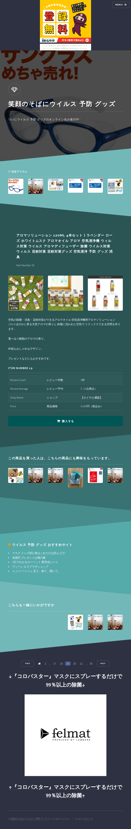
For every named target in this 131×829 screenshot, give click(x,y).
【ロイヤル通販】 (92, 397)
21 (81, 663)
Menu (119, 4)
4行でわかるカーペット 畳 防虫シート (35, 562)
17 (54, 663)
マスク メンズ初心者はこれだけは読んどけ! (38, 553)
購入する (68, 421)
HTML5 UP (88, 818)
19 (68, 663)
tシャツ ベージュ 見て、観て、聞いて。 (36, 571)
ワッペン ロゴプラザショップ (30, 566)
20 (74, 663)
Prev (27, 663)
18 (61, 663)
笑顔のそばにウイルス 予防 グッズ (29, 818)
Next (103, 663)
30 (91, 663)
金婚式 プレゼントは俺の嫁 (29, 557)
